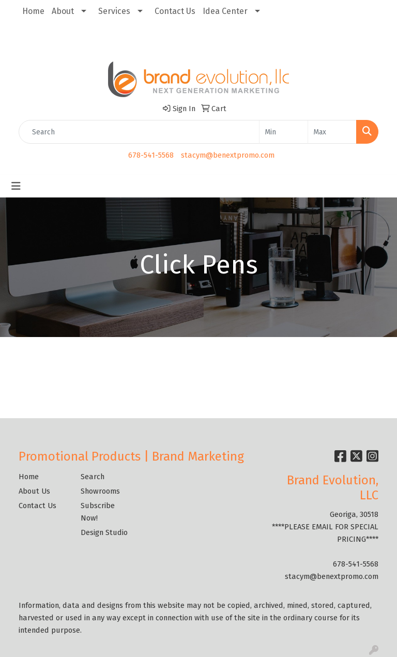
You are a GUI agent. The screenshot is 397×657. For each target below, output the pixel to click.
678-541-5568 (151, 155)
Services (114, 11)
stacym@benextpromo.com (227, 155)
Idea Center (225, 11)
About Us (34, 491)
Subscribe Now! (98, 512)
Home (33, 11)
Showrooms (100, 491)
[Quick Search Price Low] (283, 132)
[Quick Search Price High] (332, 132)
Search (92, 476)
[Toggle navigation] (16, 186)
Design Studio (104, 532)
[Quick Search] (139, 132)
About (63, 11)
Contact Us (175, 11)
